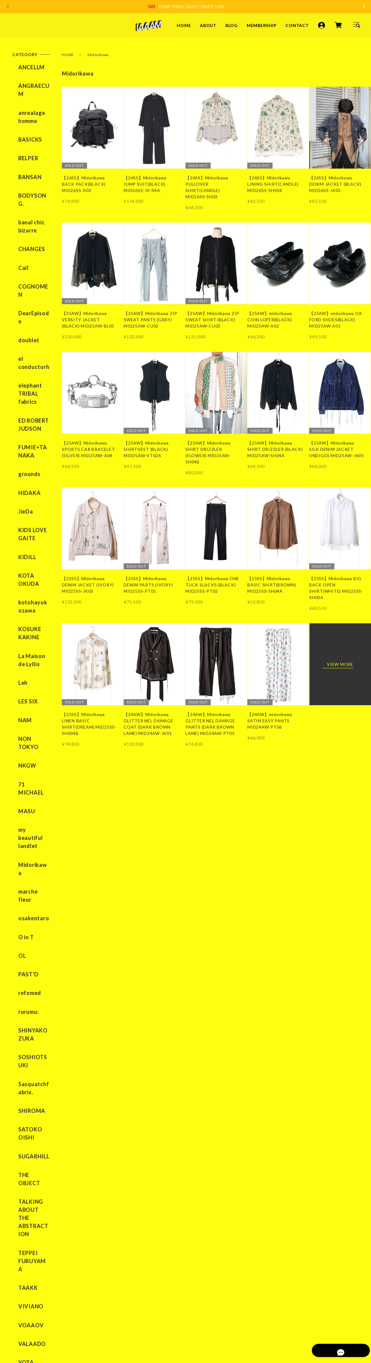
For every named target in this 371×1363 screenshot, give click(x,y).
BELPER (22, 131)
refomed (23, 736)
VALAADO (26, 998)
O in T (20, 693)
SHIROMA (25, 831)
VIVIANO (25, 970)
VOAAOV (25, 984)
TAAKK (22, 956)
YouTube (133, 1207)
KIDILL (21, 428)
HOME (184, 25)
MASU (20, 615)
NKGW (21, 587)
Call (17, 210)
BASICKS (24, 117)
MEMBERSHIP (262, 25)
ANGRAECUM (30, 81)
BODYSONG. (29, 160)
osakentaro (27, 679)
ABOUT (208, 25)
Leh (17, 531)
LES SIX (22, 545)
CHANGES (25, 196)
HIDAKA (23, 377)
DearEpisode (29, 238)
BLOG (231, 25)
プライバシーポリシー (32, 1326)
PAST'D (22, 722)
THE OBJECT (29, 881)
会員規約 (137, 1326)
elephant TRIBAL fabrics (24, 297)
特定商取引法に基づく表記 (91, 1326)
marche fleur (29, 665)
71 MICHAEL (29, 601)
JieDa (19, 391)
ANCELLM (25, 67)
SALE (19, 1034)
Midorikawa (28, 651)
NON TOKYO (29, 573)
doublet (22, 252)
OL (16, 708)
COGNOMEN (29, 224)
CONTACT (297, 25)
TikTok (155, 1207)
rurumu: (22, 750)
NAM (19, 559)
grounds (23, 363)
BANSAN (24, 145)
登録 (173, 1274)
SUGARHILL (28, 867)
